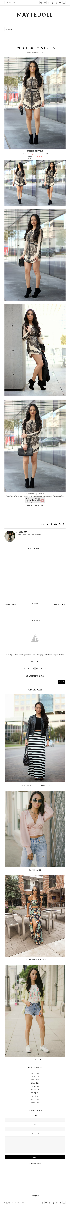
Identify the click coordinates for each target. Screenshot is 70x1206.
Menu (9, 29)
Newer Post (11, 604)
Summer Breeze (35, 870)
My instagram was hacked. (35, 960)
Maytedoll (20, 1203)
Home (36, 604)
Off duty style (35, 1060)
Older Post (59, 604)
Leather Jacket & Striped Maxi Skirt (35, 785)
